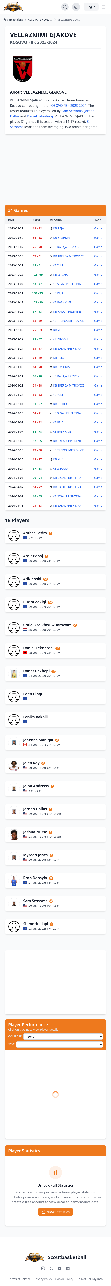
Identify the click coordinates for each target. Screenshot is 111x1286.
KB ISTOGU (60, 274)
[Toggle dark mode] (76, 7)
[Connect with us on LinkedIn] (68, 1268)
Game (98, 228)
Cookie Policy (64, 1279)
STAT (11, 1044)
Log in (91, 7)
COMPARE (15, 1036)
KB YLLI (58, 265)
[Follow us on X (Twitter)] (51, 1268)
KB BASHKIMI (62, 238)
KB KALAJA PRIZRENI (66, 247)
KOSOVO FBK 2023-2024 (67, 105)
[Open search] (65, 7)
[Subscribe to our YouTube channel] (60, 1268)
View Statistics (55, 1212)
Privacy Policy (43, 1279)
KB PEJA (58, 228)
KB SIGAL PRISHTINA (67, 284)
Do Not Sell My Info (90, 1279)
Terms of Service (19, 1279)
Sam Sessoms (72, 111)
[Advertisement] (55, 169)
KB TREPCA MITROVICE (68, 256)
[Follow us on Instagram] (43, 1268)
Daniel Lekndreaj (40, 116)
